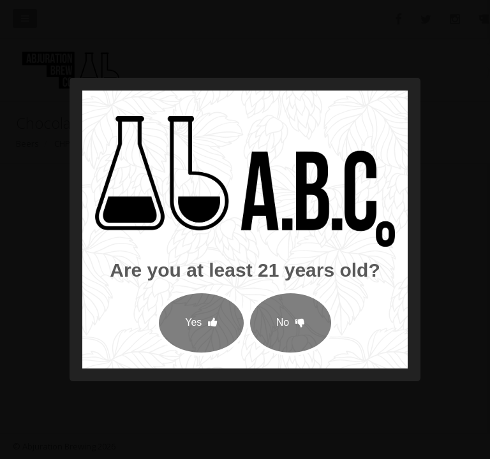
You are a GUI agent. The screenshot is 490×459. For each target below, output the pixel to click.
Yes (201, 322)
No (290, 322)
